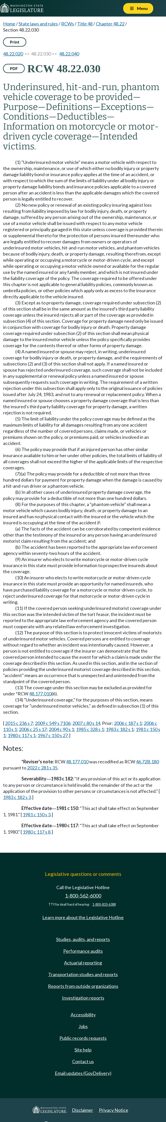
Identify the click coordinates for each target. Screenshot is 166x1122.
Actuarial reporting (83, 962)
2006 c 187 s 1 (128, 723)
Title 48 (85, 23)
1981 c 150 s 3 (36, 814)
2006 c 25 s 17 (33, 729)
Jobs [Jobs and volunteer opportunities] (83, 1026)
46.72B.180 (147, 761)
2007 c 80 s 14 (86, 723)
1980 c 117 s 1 (21, 735)
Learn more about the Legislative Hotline (83, 917)
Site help (83, 1050)
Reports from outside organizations (83, 986)
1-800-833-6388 (104, 904)
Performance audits (83, 951)
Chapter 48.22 (110, 23)
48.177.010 (40, 693)
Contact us (83, 1061)
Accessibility (83, 1014)
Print (14, 41)
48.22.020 (13, 54)
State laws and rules (38, 23)
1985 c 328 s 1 (90, 729)
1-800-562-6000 (83, 896)
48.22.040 (69, 54)
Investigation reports (83, 998)
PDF (14, 68)
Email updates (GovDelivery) (83, 1073)
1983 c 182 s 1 (120, 729)
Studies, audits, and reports (83, 939)
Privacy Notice (113, 1110)
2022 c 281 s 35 (42, 767)
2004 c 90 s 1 (61, 729)
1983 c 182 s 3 (17, 797)
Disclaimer (82, 1110)
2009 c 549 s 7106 (52, 723)
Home (9, 23)
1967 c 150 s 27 (52, 735)
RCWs (67, 23)
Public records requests (83, 1038)
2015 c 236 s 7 (19, 723)
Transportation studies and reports (83, 974)
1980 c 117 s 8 (36, 832)
